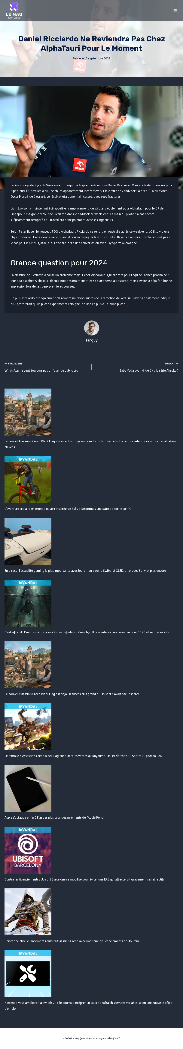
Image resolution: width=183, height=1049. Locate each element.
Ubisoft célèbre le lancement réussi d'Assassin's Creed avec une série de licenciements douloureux (72, 941)
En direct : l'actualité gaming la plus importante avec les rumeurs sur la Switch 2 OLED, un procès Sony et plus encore (85, 570)
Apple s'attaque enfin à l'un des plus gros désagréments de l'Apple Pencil (54, 817)
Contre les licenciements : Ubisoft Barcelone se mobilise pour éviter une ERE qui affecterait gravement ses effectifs (85, 879)
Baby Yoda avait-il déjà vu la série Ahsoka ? (137, 366)
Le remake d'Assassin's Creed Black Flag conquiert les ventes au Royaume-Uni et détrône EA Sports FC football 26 (83, 756)
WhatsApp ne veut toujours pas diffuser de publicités (47, 366)
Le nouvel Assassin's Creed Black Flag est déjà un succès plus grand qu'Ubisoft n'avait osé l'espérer (72, 694)
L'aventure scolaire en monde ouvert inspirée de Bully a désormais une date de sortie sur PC (68, 509)
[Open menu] (175, 10)
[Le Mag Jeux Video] (14, 10)
